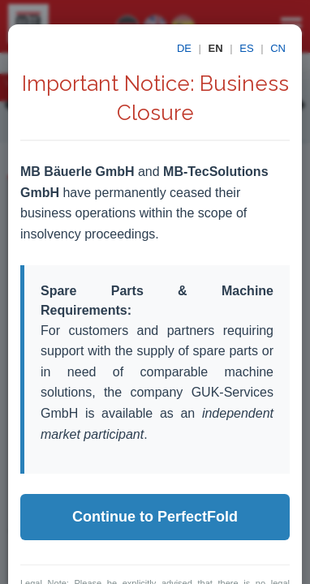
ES (246, 48)
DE (184, 48)
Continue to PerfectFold (155, 517)
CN (278, 48)
